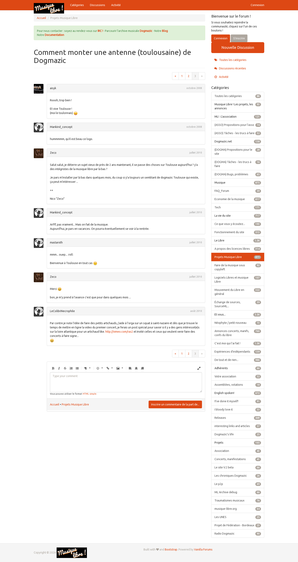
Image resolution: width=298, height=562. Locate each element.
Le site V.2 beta (238, 467)
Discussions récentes (230, 68)
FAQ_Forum (238, 191)
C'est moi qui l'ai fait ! (238, 343)
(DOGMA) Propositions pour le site (238, 151)
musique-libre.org (238, 509)
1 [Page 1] (182, 76)
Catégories (77, 5)
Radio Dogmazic (238, 534)
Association (238, 451)
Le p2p (238, 484)
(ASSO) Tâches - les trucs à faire (238, 133)
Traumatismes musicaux (238, 500)
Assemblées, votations (238, 385)
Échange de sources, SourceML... (238, 304)
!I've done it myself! (238, 401)
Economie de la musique (238, 199)
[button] (53, 368)
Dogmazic (146, 30)
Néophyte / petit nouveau (238, 323)
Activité (116, 5)
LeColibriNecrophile (62, 311)
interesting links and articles (238, 426)
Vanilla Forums (203, 549)
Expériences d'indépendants (238, 352)
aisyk (53, 88)
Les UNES (238, 517)
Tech (238, 207)
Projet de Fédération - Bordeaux (238, 525)
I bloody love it (238, 409)
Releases (238, 418)
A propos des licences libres (238, 249)
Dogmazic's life (238, 434)
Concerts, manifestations (238, 459)
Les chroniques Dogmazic (238, 476)
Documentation (54, 35)
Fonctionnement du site (238, 232)
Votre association (238, 376)
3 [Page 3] (195, 76)
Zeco (53, 152)
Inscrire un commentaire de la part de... (175, 404)
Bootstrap (171, 549)
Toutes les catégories (230, 60)
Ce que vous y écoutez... (238, 224)
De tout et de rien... (238, 360)
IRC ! (100, 30)
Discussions (97, 5)
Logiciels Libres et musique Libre (238, 279)
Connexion (257, 5)
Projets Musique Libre (75, 404)
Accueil (54, 404)
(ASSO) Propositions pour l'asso (238, 125)
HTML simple (89, 394)
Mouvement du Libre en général (238, 292)
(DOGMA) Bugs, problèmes (238, 174)
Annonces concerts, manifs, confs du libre (238, 333)
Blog (165, 30)
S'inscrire (239, 38)
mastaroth (56, 242)
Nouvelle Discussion (237, 47)
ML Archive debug (238, 492)
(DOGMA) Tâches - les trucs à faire (238, 164)
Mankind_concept (61, 126)
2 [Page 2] (188, 76)
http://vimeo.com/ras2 (119, 331)
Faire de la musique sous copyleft (238, 267)
